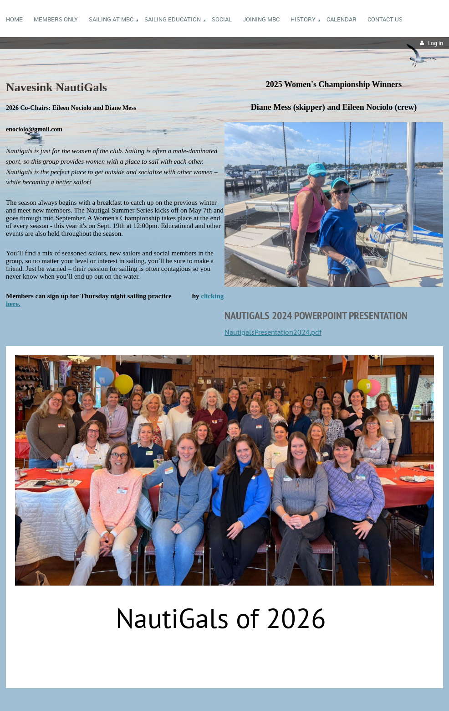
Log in (435, 43)
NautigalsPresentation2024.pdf (272, 332)
